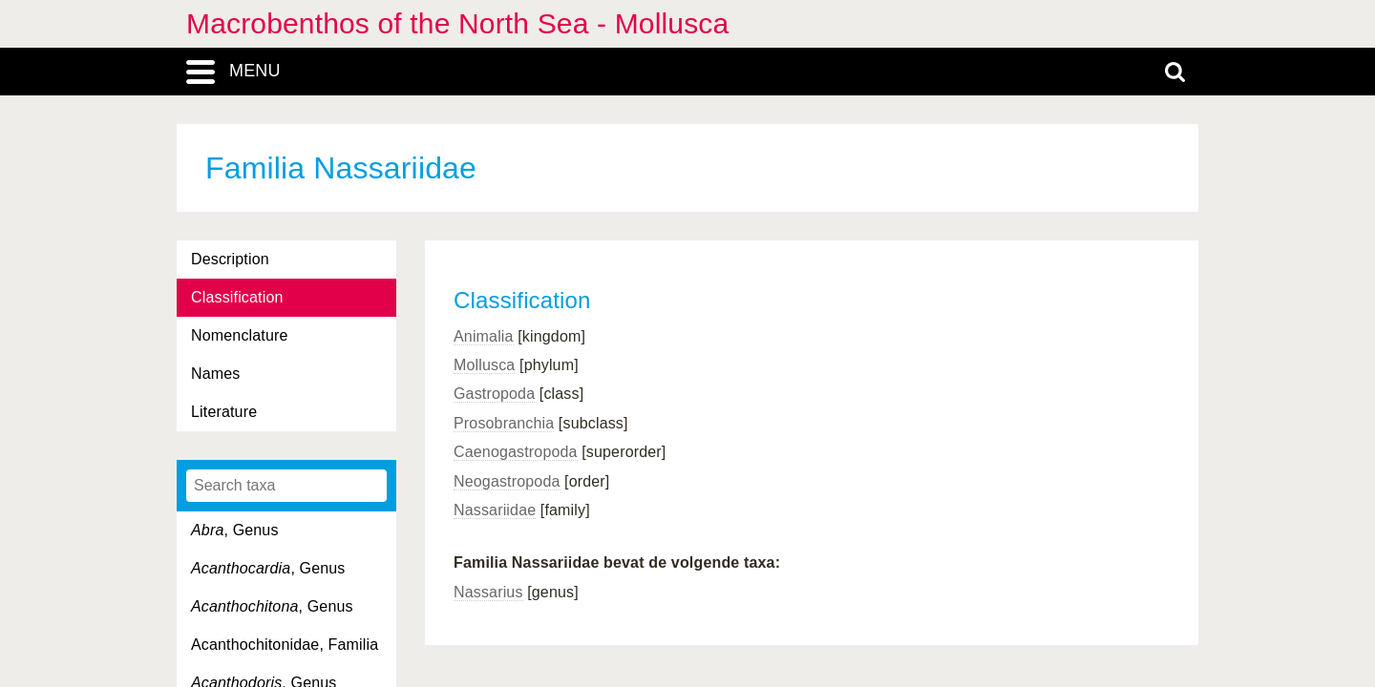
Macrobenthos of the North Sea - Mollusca (457, 23)
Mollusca (484, 365)
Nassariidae (495, 510)
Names (215, 373)
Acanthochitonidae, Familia (284, 644)
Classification (237, 297)
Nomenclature (239, 335)
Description (230, 259)
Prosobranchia (504, 423)
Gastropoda (494, 393)
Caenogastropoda (516, 452)
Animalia (484, 336)
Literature (224, 412)
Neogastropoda (507, 481)
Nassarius (488, 592)
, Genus (235, 530)
